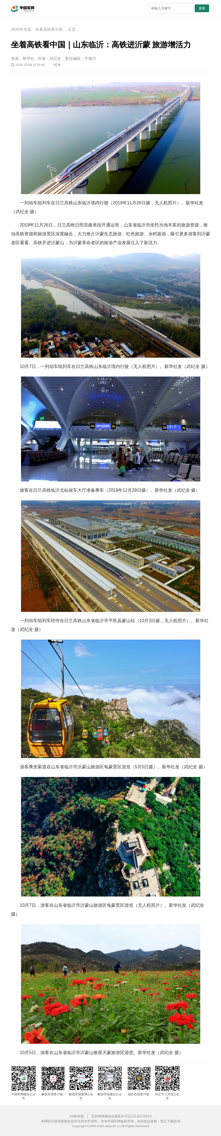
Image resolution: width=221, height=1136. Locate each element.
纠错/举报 (77, 1116)
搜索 (202, 8)
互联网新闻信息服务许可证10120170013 (121, 1116)
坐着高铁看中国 (49, 29)
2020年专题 (21, 29)
